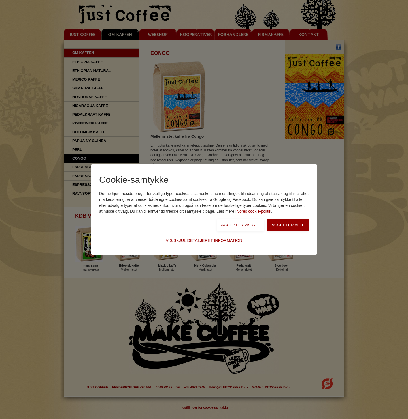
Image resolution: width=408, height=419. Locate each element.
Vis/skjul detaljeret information (204, 240)
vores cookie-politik (254, 211)
